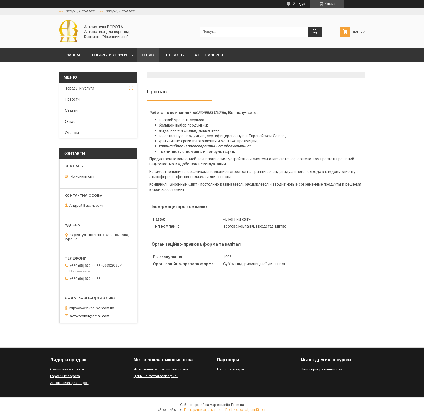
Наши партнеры (230, 369)
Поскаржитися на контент (203, 410)
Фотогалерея (208, 55)
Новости (72, 99)
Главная (73, 55)
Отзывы (72, 132)
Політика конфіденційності (245, 410)
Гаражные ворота (65, 376)
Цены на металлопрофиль (156, 376)
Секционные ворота (67, 369)
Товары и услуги (109, 55)
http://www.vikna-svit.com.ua (91, 308)
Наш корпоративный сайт (322, 369)
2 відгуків (300, 4)
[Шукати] (315, 32)
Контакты (174, 55)
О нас (148, 55)
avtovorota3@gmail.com (89, 316)
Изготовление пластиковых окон (161, 369)
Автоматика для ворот (69, 383)
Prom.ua (237, 405)
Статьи (71, 110)
